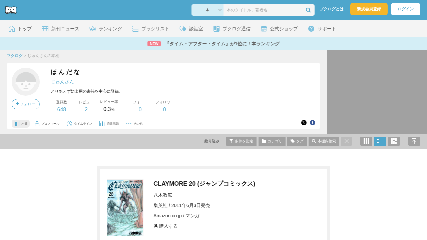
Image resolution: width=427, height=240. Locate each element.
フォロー (26, 104)
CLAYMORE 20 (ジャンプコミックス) (204, 183)
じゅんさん (62, 81)
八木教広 (162, 195)
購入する (165, 226)
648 (61, 109)
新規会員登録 (369, 9)
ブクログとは (332, 9)
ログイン (406, 9)
